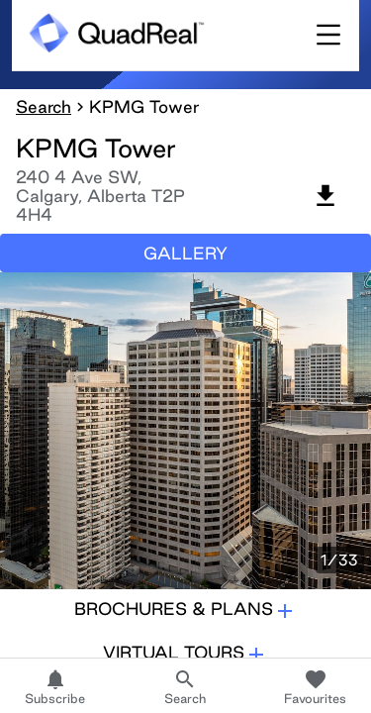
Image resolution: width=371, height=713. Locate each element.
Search (43, 106)
